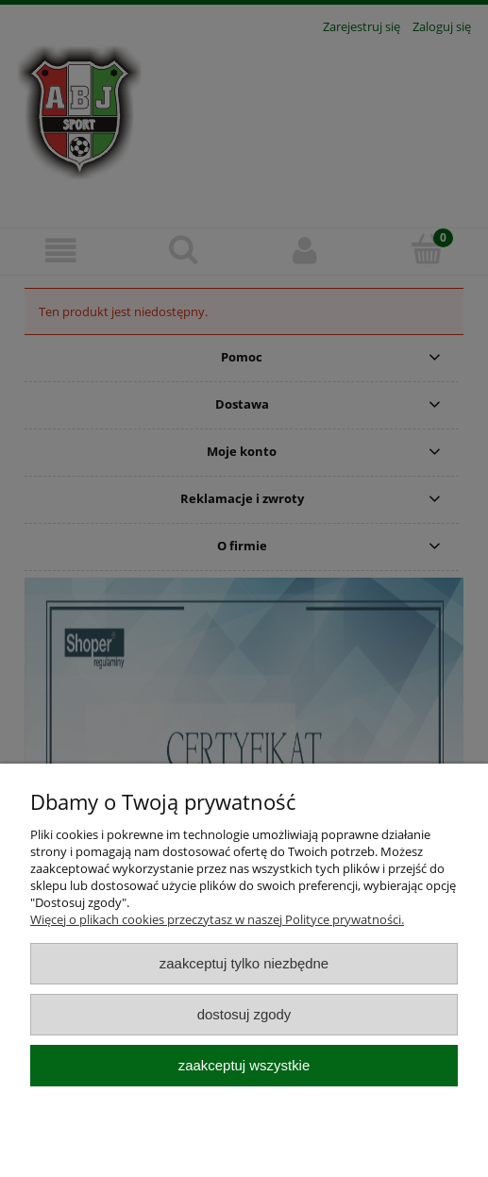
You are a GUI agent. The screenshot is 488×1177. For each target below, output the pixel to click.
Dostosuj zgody (244, 1014)
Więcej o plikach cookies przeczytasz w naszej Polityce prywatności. (217, 919)
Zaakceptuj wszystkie (244, 1065)
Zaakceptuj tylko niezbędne (244, 963)
